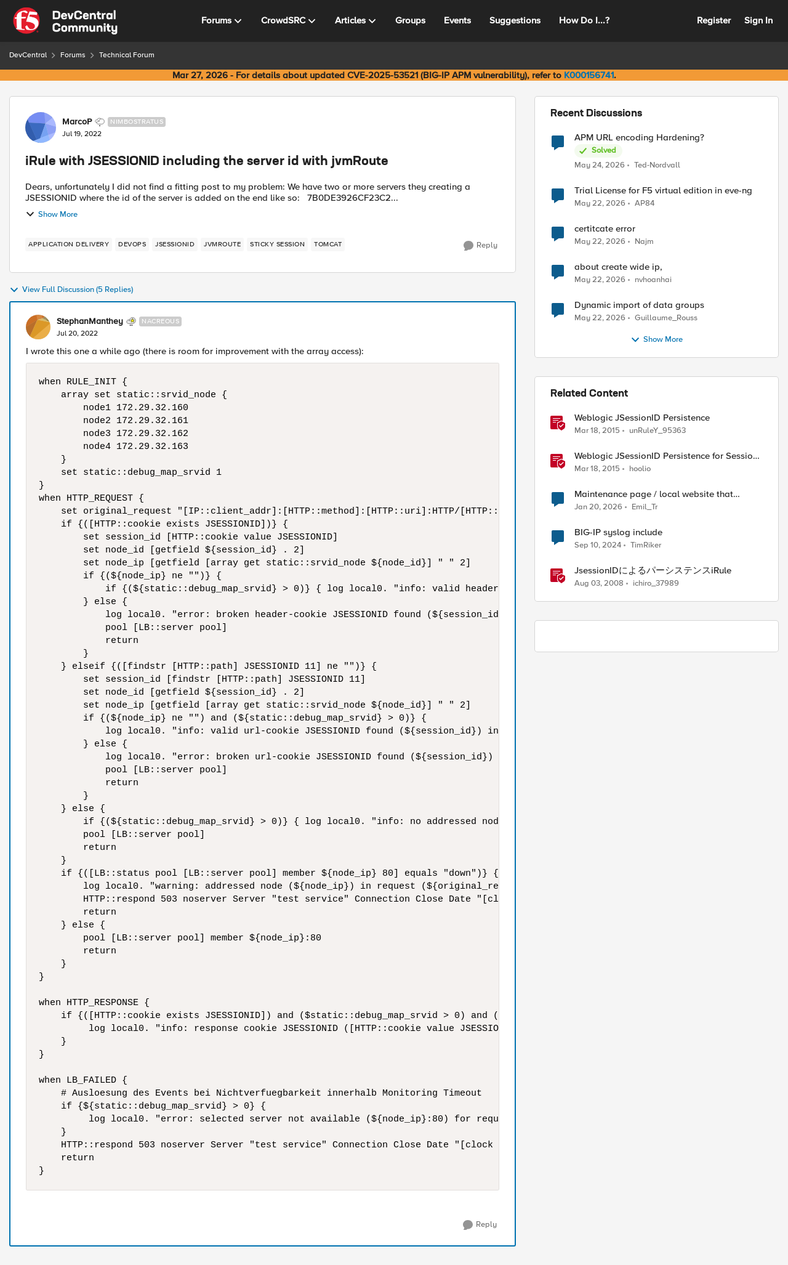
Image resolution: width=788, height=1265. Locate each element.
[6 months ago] (598, 507)
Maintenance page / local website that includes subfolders (653, 494)
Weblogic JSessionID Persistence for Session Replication (666, 456)
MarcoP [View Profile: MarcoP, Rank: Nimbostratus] (77, 122)
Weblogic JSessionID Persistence (642, 418)
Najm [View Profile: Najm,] (644, 241)
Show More (51, 214)
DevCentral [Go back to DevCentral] (28, 55)
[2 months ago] (599, 165)
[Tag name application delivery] (68, 244)
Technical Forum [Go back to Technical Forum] (127, 55)
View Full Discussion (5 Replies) (71, 290)
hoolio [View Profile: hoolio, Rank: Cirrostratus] (640, 469)
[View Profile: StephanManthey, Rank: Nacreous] (38, 327)
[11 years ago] (597, 431)
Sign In (758, 20)
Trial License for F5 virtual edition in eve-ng (663, 190)
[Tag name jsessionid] (175, 244)
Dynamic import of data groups (639, 305)
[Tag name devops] (132, 244)
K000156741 (589, 75)
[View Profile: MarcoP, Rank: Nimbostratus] (40, 127)
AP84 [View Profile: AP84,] (644, 203)
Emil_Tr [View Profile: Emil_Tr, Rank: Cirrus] (644, 507)
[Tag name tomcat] (328, 244)
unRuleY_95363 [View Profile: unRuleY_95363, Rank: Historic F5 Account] (657, 430)
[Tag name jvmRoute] (222, 244)
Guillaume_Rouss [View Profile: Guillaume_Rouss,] (666, 318)
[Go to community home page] (65, 21)
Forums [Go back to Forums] (73, 55)
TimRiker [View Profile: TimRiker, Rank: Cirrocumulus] (645, 545)
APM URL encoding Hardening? (639, 137)
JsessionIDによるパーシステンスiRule (652, 570)
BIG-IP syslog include (618, 532)
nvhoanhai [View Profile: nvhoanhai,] (653, 280)
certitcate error (604, 229)
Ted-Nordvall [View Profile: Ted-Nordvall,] (657, 164)
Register (714, 20)
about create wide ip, (618, 267)
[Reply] (480, 246)
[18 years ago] (599, 584)
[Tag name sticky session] (277, 244)
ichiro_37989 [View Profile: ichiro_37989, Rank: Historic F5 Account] (656, 583)
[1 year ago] (597, 546)
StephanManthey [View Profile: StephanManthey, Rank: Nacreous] (90, 321)
